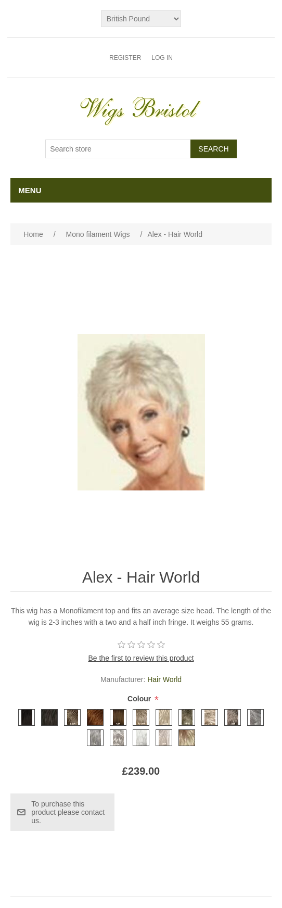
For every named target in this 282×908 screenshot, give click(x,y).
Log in (162, 57)
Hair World (164, 679)
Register (125, 57)
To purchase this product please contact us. (68, 812)
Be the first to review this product (141, 658)
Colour (140, 699)
